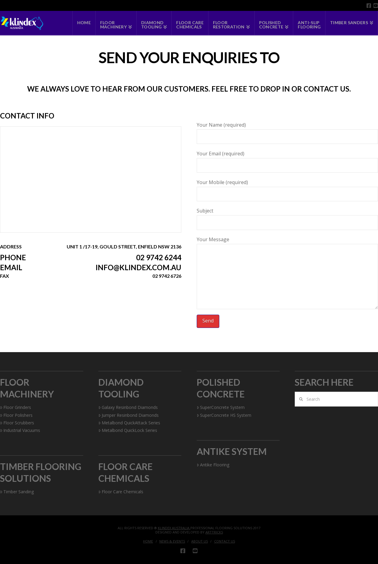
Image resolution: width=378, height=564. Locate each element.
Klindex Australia (174, 528)
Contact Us (224, 541)
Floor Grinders (15, 407)
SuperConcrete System (221, 407)
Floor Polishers (16, 415)
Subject (287, 217)
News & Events (172, 541)
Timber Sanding (17, 491)
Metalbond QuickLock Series (127, 430)
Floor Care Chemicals (120, 491)
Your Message (287, 243)
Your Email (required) (287, 160)
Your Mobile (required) (287, 188)
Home (148, 541)
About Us (199, 541)
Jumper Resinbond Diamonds (128, 415)
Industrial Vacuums (20, 430)
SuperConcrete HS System (224, 415)
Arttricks (214, 532)
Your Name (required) (287, 131)
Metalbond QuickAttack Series (129, 423)
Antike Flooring (213, 465)
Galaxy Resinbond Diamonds (128, 407)
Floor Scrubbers (17, 423)
